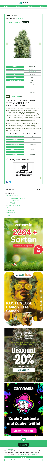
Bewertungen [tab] (16, 103)
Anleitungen (10, 216)
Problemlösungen (15, 207)
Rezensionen (10, 217)
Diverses (12, 209)
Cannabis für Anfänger (13, 212)
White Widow (32, 78)
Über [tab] (8, 103)
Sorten (16, 22)
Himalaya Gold (32, 76)
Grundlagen (13, 204)
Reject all (13, 460)
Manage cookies (33, 460)
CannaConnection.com (24, 3)
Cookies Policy (34, 454)
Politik (8, 222)
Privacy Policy (23, 454)
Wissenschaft (11, 219)
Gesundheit (10, 221)
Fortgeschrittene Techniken (17, 205)
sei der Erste (19, 18)
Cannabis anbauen (12, 202)
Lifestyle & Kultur (11, 210)
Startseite (9, 22)
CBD (8, 214)
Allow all (23, 457)
